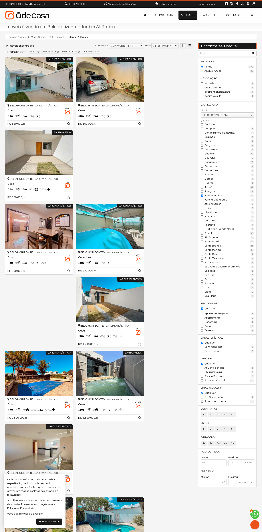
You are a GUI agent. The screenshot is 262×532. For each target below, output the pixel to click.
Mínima (205, 478)
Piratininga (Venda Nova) (229, 229)
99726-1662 (77, 4)
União (229, 292)
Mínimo (205, 458)
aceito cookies (49, 521)
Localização (209, 105)
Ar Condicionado (229, 368)
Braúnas (229, 137)
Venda (229, 66)
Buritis (229, 141)
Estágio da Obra (212, 388)
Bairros (205, 121)
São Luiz (229, 275)
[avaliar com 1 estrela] (7, 410)
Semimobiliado (229, 347)
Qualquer (210, 124)
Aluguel (210, 15)
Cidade (204, 111)
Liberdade (229, 212)
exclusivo (229, 83)
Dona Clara (229, 170)
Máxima (233, 478)
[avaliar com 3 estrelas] (15, 410)
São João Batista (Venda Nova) (229, 267)
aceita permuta (229, 87)
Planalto (229, 233)
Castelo (229, 154)
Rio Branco (229, 237)
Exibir (148, 45)
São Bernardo (229, 262)
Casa (229, 326)
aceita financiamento (229, 92)
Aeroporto (229, 129)
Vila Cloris (229, 296)
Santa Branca (229, 246)
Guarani (229, 183)
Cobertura (229, 322)
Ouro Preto (229, 221)
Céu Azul (229, 158)
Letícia (229, 208)
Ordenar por (101, 45)
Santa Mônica (229, 250)
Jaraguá (229, 191)
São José (229, 271)
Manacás (229, 216)
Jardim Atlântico (229, 195)
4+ (225, 415)
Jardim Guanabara (229, 200)
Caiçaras (229, 145)
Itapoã (229, 187)
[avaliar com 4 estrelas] (18, 410)
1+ (204, 415)
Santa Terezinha (229, 258)
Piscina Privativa (229, 376)
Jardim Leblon (229, 204)
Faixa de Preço (210, 452)
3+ (218, 415)
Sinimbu (229, 283)
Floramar (229, 175)
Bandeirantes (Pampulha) (229, 133)
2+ (211, 415)
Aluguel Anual (229, 71)
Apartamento (229, 318)
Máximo (233, 458)
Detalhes (207, 359)
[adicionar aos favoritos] (61, 119)
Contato (234, 15)
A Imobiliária (163, 15)
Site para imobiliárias (233, 529)
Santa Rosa (229, 254)
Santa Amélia (229, 242)
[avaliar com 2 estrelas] (11, 410)
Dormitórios (209, 409)
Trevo (229, 288)
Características (212, 338)
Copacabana (229, 162)
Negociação (209, 78)
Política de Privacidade (105, 529)
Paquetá (229, 225)
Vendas (188, 15)
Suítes (205, 423)
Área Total (208, 472)
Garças (229, 179)
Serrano (229, 279)
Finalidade (208, 61)
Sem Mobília (229, 351)
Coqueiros (229, 166)
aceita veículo (229, 96)
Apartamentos (229, 314)
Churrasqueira (229, 372)
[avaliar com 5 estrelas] (22, 410)
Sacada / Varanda (229, 381)
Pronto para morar (229, 401)
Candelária (229, 149)
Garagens (208, 438)
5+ (232, 415)
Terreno (229, 330)
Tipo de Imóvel (210, 303)
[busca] (252, 15)
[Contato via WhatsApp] (254, 514)
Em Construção (229, 397)
